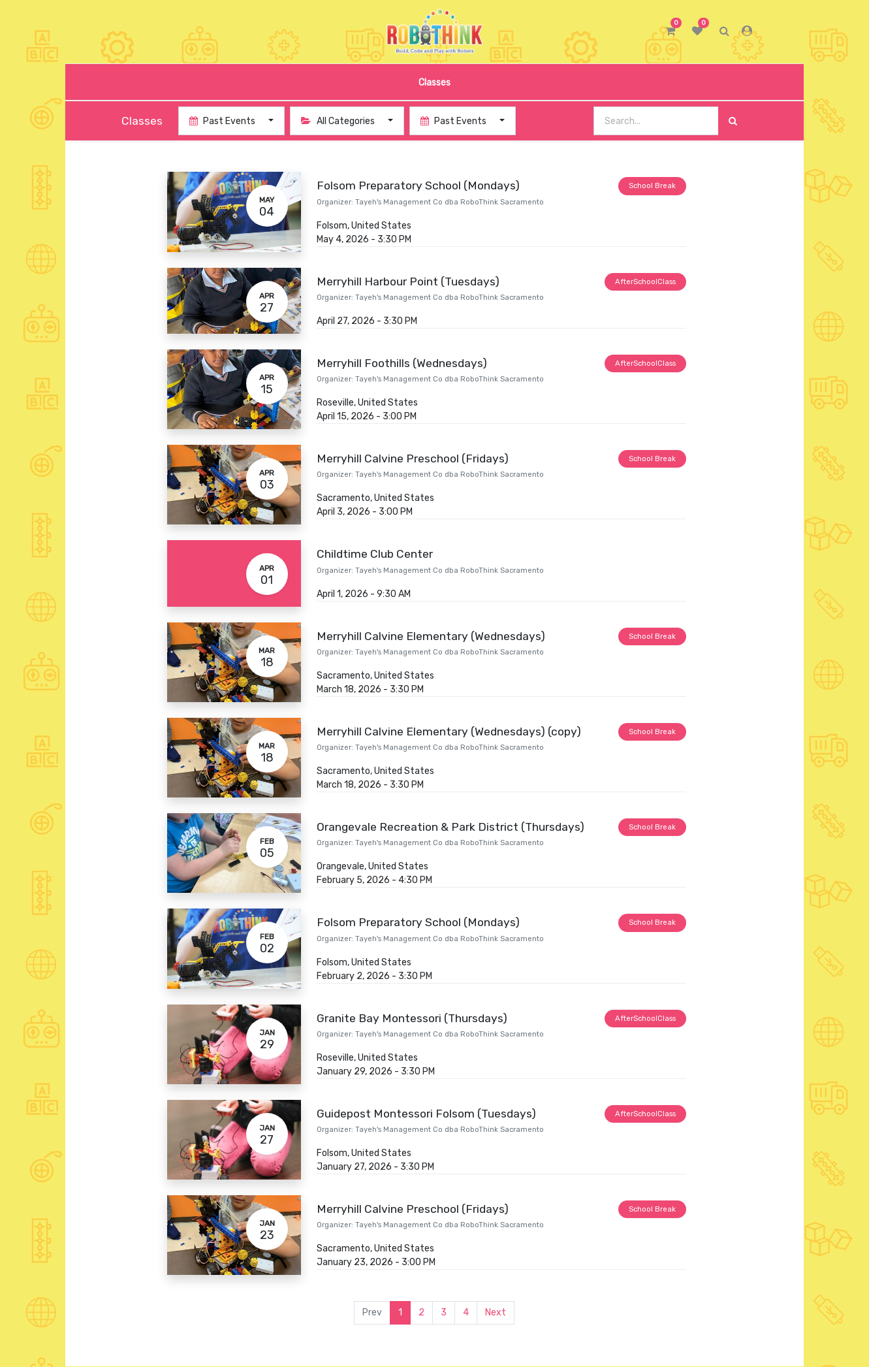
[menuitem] (434, 82)
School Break (652, 186)
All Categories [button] (339, 121)
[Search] (733, 121)
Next (495, 1312)
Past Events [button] (223, 121)
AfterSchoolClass (645, 282)
